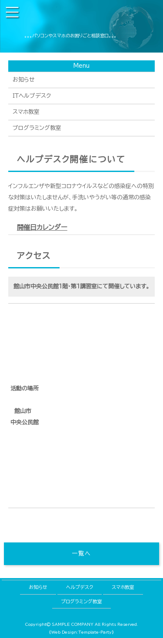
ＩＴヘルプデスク (32, 96)
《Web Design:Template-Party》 (81, 632)
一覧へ (81, 553)
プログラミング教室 (37, 128)
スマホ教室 (26, 112)
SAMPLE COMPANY (72, 624)
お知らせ (24, 80)
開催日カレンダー (42, 227)
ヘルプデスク (79, 587)
